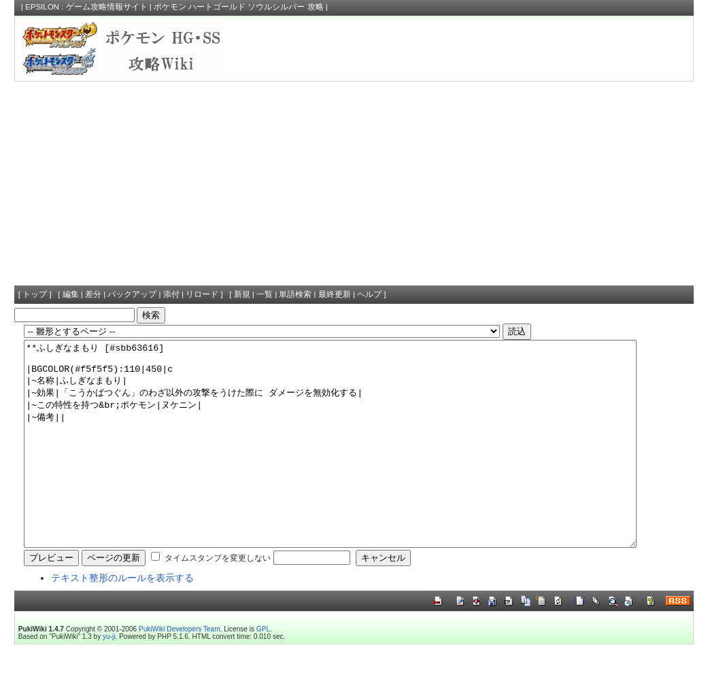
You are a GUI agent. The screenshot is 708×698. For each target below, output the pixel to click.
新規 (242, 294)
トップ (34, 294)
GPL (263, 670)
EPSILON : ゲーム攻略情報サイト (86, 7)
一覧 (264, 294)
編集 (71, 294)
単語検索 (295, 294)
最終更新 (334, 294)
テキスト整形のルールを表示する (122, 618)
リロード (202, 294)
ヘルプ (369, 294)
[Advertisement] (354, 183)
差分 (93, 294)
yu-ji (109, 677)
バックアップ (131, 294)
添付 (171, 294)
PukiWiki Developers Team (179, 670)
